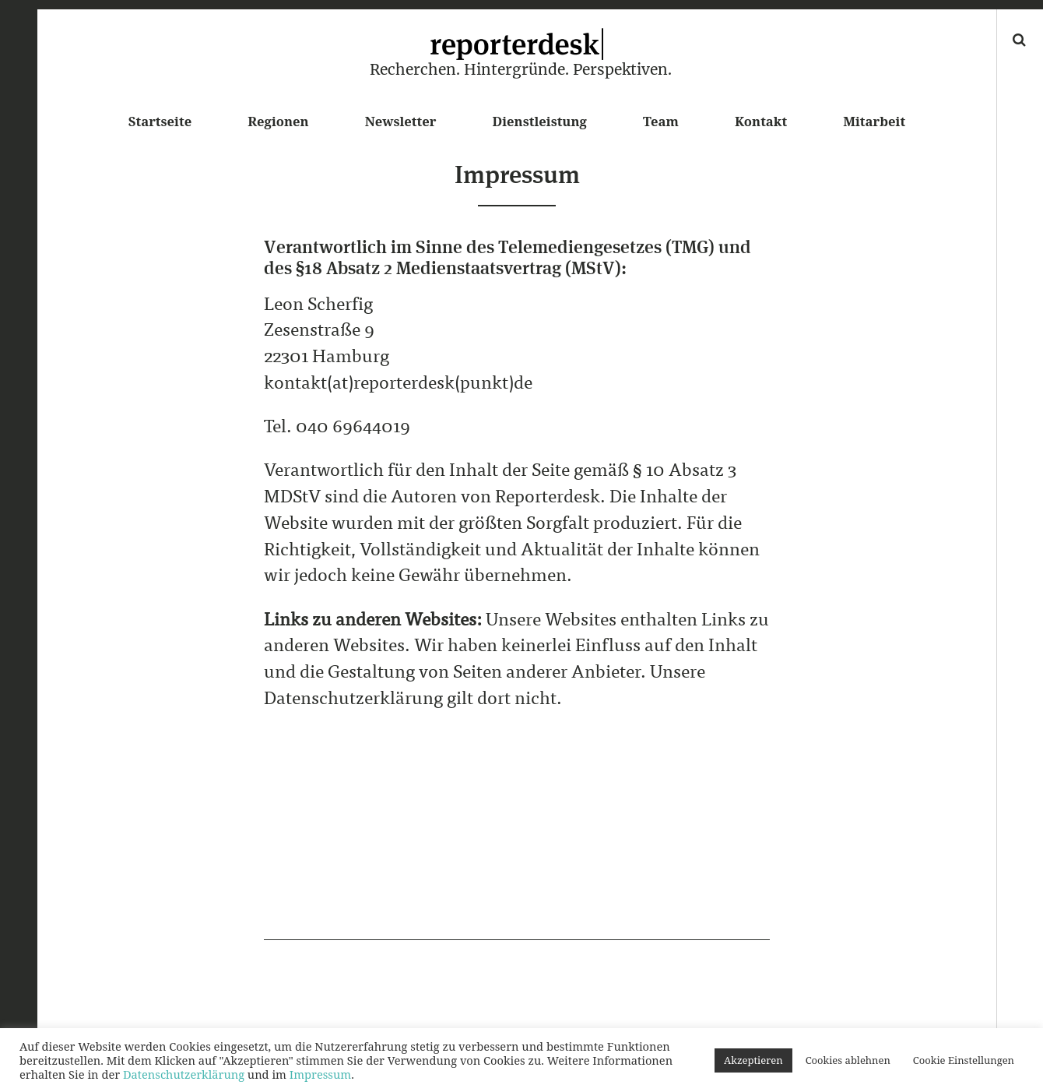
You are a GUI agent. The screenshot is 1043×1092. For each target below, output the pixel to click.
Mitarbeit (874, 121)
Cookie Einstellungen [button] (963, 1060)
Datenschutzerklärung (183, 1074)
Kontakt (761, 121)
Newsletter (401, 121)
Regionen (278, 121)
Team (661, 121)
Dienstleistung (540, 121)
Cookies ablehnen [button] (848, 1060)
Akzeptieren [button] (753, 1060)
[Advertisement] (517, 831)
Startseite (159, 121)
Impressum (320, 1074)
